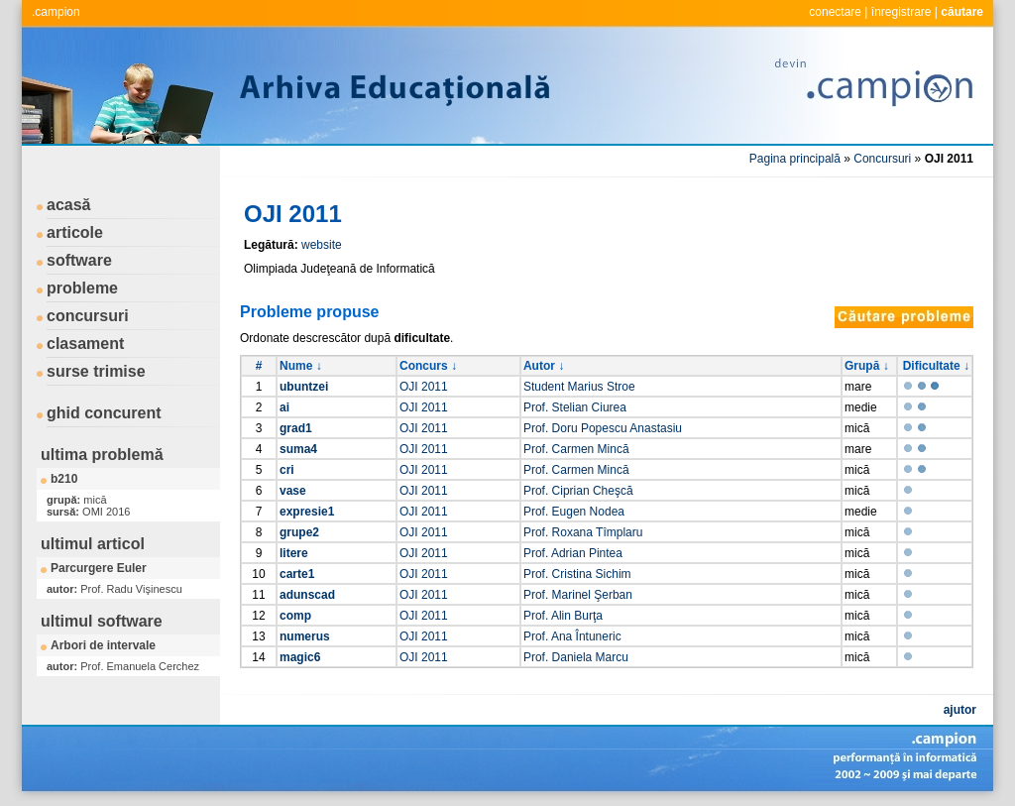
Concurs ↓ (428, 366)
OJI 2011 (423, 387)
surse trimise (96, 371)
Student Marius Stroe (579, 387)
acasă (69, 204)
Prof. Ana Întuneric (572, 636)
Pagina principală (795, 159)
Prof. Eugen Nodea (573, 511)
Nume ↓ (301, 366)
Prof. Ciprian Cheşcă (578, 491)
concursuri (88, 315)
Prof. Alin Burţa (563, 616)
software (79, 260)
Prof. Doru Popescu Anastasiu (602, 428)
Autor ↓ (543, 366)
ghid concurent (104, 412)
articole (75, 232)
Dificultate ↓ (936, 366)
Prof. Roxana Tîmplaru (583, 532)
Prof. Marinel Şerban (577, 595)
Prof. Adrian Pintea (572, 553)
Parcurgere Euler (99, 568)
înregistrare (901, 12)
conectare (835, 12)
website (321, 245)
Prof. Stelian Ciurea (574, 407)
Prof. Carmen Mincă (576, 449)
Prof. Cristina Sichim (577, 574)
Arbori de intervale (103, 645)
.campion (56, 12)
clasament (85, 343)
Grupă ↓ (867, 366)
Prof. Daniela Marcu (575, 657)
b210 (64, 479)
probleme (82, 288)
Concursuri (882, 159)
